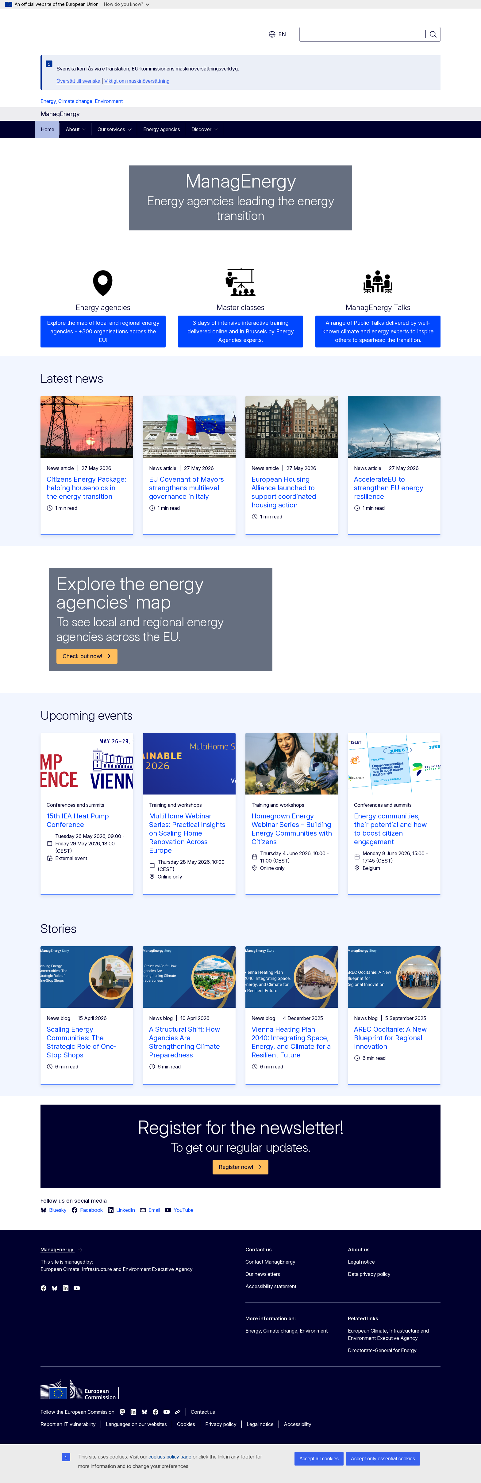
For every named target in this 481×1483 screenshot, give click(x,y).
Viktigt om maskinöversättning (136, 81)
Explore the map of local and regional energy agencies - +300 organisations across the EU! (103, 331)
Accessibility (297, 1424)
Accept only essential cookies (383, 1458)
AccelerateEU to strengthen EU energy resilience (388, 487)
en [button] (277, 34)
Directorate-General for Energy (382, 1350)
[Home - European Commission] (90, 30)
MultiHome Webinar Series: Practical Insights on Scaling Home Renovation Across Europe (187, 833)
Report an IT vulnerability (68, 1424)
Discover (201, 129)
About (72, 129)
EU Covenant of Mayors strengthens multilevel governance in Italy (186, 487)
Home (47, 129)
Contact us (203, 1412)
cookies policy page (169, 1456)
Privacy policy (221, 1424)
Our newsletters (262, 1274)
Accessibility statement (270, 1286)
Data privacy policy (369, 1274)
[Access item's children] (86, 129)
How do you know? (126, 4)
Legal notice (361, 1262)
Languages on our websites (136, 1424)
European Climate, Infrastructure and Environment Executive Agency (388, 1334)
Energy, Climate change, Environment (81, 101)
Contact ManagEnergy (270, 1262)
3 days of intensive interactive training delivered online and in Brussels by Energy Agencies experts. (240, 331)
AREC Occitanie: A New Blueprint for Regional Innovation (390, 1037)
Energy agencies (161, 129)
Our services (111, 129)
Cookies (186, 1424)
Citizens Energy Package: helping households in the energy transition (86, 487)
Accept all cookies (319, 1458)
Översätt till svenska (78, 81)
